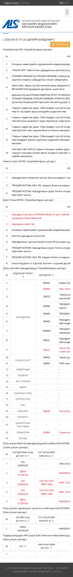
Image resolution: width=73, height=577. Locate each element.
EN (67, 3)
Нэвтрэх (25, 3)
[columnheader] (23, 275)
